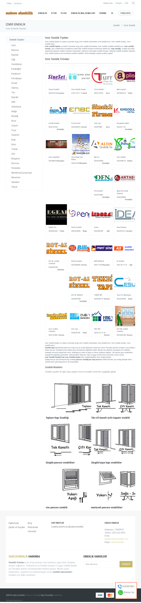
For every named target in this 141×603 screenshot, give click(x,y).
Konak (14, 83)
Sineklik (116, 25)
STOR (54, 13)
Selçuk (14, 186)
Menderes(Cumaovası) (21, 172)
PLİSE (64, 13)
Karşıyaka (15, 168)
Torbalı (14, 149)
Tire (13, 92)
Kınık (13, 139)
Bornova (15, 163)
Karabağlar (16, 68)
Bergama (15, 158)
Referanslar (33, 527)
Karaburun (16, 73)
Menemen (15, 177)
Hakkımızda (108, 3)
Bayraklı (14, 97)
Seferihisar (16, 106)
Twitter (9, 3)
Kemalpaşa (16, 78)
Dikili (13, 101)
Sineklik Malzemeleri (83, 13)
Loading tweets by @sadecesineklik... (68, 526)
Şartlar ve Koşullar (17, 527)
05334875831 (126, 586)
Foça (13, 130)
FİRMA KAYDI (125, 13)
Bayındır (14, 54)
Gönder (126, 564)
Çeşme (14, 125)
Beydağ (14, 116)
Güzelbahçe (16, 64)
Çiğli (13, 59)
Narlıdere (15, 182)
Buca (13, 120)
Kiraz (13, 144)
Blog (30, 523)
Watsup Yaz (126, 592)
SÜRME (102, 13)
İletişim (119, 3)
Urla (13, 153)
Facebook (17, 3)
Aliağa (14, 111)
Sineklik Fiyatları (16, 39)
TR (133, 3)
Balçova (15, 50)
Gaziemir (15, 134)
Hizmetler (32, 531)
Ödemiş (14, 87)
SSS (126, 3)
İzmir (13, 45)
